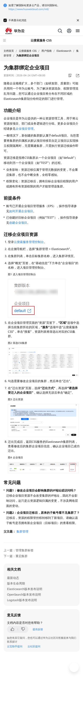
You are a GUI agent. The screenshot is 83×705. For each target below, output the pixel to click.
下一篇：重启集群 (16, 556)
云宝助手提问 (14, 646)
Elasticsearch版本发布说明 (24, 589)
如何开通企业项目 (21, 211)
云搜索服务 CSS (27, 50)
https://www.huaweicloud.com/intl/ (29, 9)
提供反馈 (38, 629)
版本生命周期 (16, 583)
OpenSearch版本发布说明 (24, 594)
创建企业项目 (18, 222)
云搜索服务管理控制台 (29, 242)
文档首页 (9, 50)
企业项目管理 (24, 128)
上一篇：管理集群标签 (18, 550)
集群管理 (22, 531)
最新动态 (13, 578)
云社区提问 (34, 646)
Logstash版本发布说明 (22, 600)
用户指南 (46, 50)
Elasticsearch (64, 50)
